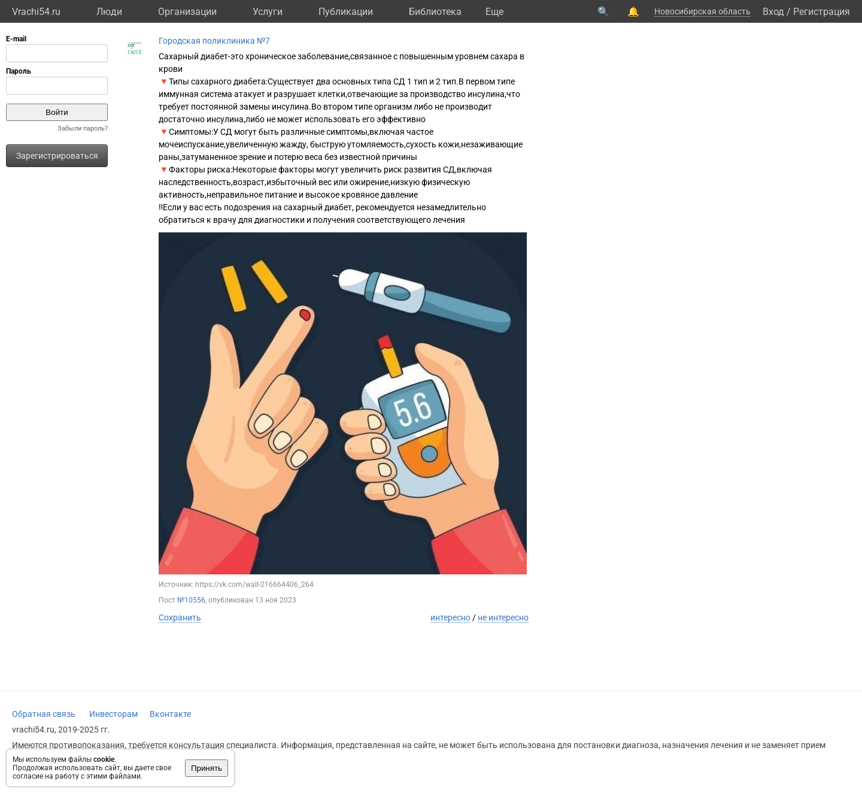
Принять (206, 768)
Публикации (345, 11)
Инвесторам (113, 714)
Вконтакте (170, 714)
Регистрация (821, 11)
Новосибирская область (702, 11)
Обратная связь (43, 714)
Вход (773, 11)
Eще (494, 11)
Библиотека (435, 11)
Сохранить (180, 617)
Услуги (268, 11)
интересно (450, 617)
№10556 (191, 600)
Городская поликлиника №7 (214, 41)
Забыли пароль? (82, 128)
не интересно (503, 617)
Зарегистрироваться (57, 156)
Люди (109, 11)
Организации (187, 11)
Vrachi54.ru (36, 11)
